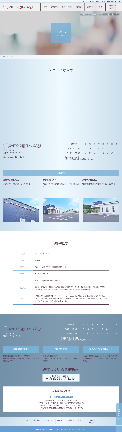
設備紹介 (90, 7)
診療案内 (54, 7)
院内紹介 (79, 7)
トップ (45, 7)
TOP (119, 429)
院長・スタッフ (67, 7)
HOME (4, 56)
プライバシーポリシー (112, 7)
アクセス (100, 7)
